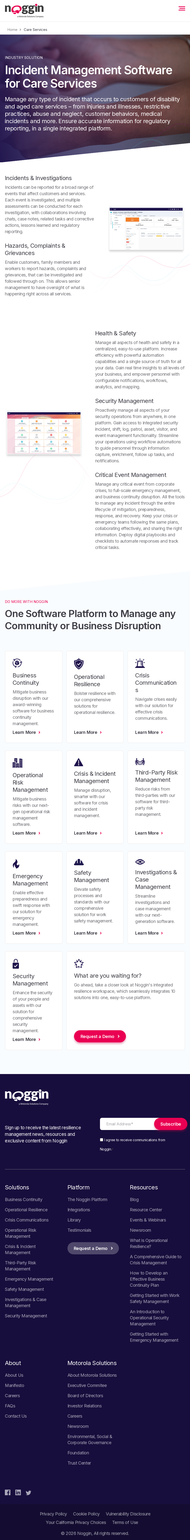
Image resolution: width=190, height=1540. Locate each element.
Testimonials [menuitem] (79, 1230)
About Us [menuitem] (14, 1375)
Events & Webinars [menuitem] (148, 1219)
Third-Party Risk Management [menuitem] (20, 1265)
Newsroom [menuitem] (140, 1230)
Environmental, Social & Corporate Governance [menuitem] (89, 1439)
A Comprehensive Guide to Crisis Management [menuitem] (155, 1259)
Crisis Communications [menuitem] (27, 1219)
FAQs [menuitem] (10, 1405)
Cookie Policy (86, 1513)
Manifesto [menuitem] (14, 1385)
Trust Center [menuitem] (79, 1463)
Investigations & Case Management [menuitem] (25, 1302)
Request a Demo (90, 1248)
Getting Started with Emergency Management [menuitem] (154, 1337)
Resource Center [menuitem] (146, 1209)
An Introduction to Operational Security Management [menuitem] (149, 1317)
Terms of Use (125, 1522)
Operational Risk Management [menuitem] (20, 1233)
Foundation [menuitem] (78, 1452)
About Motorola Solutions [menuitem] (92, 1375)
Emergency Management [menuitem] (29, 1279)
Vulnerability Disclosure (128, 1513)
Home (12, 29)
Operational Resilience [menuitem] (26, 1209)
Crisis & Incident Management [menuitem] (20, 1249)
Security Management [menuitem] (26, 1315)
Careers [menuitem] (12, 1395)
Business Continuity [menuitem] (23, 1199)
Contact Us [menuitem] (16, 1416)
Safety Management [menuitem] (24, 1289)
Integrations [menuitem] (78, 1209)
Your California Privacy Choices (76, 1522)
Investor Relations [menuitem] (84, 1405)
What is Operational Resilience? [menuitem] (148, 1243)
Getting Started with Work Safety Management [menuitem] (154, 1298)
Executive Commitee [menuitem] (87, 1385)
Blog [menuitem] (134, 1199)
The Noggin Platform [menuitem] (87, 1199)
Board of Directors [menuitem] (85, 1395)
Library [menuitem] (74, 1219)
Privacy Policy (53, 1513)
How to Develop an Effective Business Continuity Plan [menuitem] (148, 1279)
